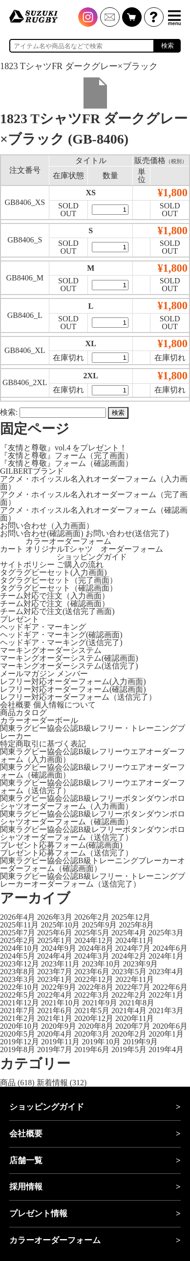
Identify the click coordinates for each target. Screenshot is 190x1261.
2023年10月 (101, 964)
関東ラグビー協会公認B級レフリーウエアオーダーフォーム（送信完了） (92, 787)
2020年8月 (95, 1026)
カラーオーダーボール (39, 720)
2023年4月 (166, 971)
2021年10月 (60, 1003)
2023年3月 (17, 979)
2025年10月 (60, 925)
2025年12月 (130, 917)
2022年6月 (170, 987)
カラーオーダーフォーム (68, 541)
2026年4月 (17, 917)
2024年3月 (91, 956)
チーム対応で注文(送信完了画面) (57, 611)
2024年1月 (166, 956)
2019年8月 (17, 1049)
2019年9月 (140, 1042)
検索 (167, 45)
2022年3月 (91, 995)
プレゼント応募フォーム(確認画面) (61, 845)
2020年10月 (19, 1026)
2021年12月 (19, 1003)
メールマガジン (27, 673)
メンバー (72, 673)
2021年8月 (136, 1003)
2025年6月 (54, 932)
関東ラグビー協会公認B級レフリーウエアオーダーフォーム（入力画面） (92, 755)
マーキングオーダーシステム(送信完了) (69, 666)
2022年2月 (129, 995)
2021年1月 (54, 1018)
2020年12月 (93, 1018)
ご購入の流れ (80, 564)
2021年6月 (54, 1010)
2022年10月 (19, 987)
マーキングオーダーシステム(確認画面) (69, 658)
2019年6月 (91, 1049)
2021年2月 (17, 1018)
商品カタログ (23, 712)
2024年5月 (17, 956)
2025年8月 (136, 925)
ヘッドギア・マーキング (43, 627)
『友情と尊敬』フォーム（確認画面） (66, 463)
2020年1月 (166, 1034)
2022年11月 (134, 979)
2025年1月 (54, 940)
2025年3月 (166, 932)
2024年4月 (54, 956)
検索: (9, 412)
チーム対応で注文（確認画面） (54, 603)
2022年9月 (58, 987)
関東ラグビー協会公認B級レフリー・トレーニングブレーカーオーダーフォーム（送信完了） (92, 880)
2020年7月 (132, 1026)
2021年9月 (99, 1003)
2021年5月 (91, 1010)
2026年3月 (54, 917)
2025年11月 (19, 925)
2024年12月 (93, 940)
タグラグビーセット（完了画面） (58, 580)
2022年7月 (132, 987)
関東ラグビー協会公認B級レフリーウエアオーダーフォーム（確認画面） (92, 771)
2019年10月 (101, 1042)
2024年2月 (129, 956)
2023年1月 (54, 979)
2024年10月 (19, 948)
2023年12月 (19, 964)
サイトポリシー (27, 564)
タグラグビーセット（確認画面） (58, 588)
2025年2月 (17, 940)
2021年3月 (166, 1010)
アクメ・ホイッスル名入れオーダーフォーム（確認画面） (94, 514)
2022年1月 (166, 995)
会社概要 (15, 705)
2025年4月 (129, 932)
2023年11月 (60, 964)
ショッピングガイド (92, 557)
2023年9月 (140, 964)
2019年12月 (19, 1042)
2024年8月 (95, 948)
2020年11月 (134, 1018)
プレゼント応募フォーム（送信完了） (66, 853)
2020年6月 (170, 1026)
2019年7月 (54, 1049)
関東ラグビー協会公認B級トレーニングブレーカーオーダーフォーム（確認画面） (92, 864)
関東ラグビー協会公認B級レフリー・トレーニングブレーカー (92, 732)
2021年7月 (17, 1010)
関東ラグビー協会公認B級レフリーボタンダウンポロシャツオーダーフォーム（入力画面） (92, 802)
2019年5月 (129, 1049)
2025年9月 (99, 925)
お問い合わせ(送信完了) (127, 533)
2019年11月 (60, 1042)
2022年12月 (93, 979)
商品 (8, 1082)
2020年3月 (91, 1034)
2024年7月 (132, 948)
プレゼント (19, 619)
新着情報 (52, 1082)
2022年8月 (95, 987)
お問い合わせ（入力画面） (47, 525)
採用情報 (25, 1186)
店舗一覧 (25, 1160)
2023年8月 (17, 971)
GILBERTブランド (32, 471)
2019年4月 (166, 1049)
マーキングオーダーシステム (51, 650)
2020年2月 (129, 1034)
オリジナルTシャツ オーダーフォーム (94, 549)
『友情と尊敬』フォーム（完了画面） (66, 455)
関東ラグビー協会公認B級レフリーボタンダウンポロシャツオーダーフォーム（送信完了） (92, 833)
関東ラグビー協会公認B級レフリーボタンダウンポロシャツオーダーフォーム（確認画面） (92, 818)
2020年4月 (54, 1034)
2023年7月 (54, 971)
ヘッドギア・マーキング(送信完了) (61, 642)
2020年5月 (17, 1034)
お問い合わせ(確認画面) (42, 533)
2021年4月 (129, 1010)
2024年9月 (58, 948)
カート (11, 549)
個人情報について (64, 705)
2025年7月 (17, 932)
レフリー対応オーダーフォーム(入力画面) (73, 681)
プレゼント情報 (38, 1213)
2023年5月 (129, 971)
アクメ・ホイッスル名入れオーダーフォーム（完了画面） (94, 498)
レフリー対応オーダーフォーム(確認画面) (73, 689)
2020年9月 (58, 1026)
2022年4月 (54, 995)
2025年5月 (91, 932)
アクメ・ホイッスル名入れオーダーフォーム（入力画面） (94, 483)
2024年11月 (134, 940)
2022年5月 (17, 995)
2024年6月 (170, 948)
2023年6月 (91, 971)
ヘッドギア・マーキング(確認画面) (61, 634)
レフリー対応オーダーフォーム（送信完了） (78, 697)
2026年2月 (91, 917)
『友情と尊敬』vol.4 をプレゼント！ (63, 448)
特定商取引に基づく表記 (43, 744)
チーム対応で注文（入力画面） (54, 596)
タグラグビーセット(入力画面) (53, 572)
